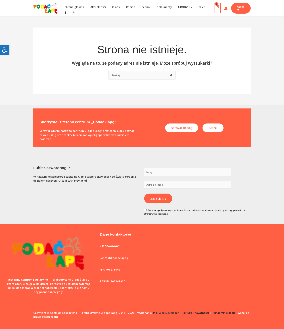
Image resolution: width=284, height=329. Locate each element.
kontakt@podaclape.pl (115, 258)
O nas (113, 7)
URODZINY (179, 7)
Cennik (141, 7)
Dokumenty (159, 7)
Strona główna (73, 7)
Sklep (195, 7)
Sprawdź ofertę (181, 128)
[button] (4, 50)
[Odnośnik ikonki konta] (224, 8)
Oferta (127, 7)
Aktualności (96, 7)
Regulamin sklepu (223, 313)
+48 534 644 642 (111, 246)
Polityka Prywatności (195, 313)
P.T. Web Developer (166, 313)
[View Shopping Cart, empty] (216, 8)
